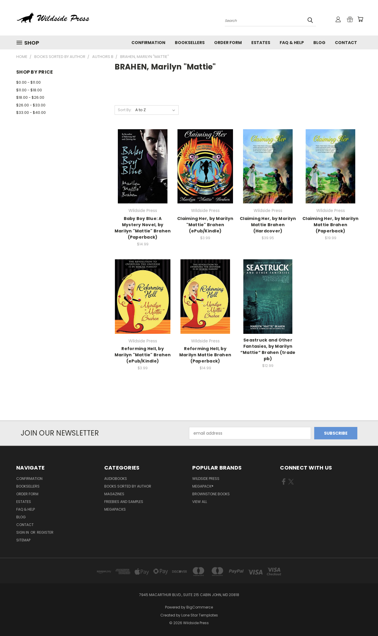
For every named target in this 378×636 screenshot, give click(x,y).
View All (199, 501)
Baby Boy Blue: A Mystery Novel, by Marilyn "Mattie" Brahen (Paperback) (143, 228)
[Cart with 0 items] (360, 19)
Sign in (23, 532)
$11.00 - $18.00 (29, 90)
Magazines (114, 493)
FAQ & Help (292, 43)
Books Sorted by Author (127, 486)
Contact (346, 43)
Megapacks (115, 509)
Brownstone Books (211, 493)
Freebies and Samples (123, 501)
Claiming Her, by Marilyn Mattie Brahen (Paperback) (330, 225)
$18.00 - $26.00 (30, 97)
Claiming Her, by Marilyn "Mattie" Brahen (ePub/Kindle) (205, 225)
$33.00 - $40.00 (31, 112)
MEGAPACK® (203, 486)
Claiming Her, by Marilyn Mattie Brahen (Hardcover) (268, 225)
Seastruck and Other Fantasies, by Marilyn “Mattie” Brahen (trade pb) (268, 349)
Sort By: (125, 110)
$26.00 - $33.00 (30, 105)
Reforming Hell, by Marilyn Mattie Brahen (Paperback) (205, 355)
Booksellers (190, 43)
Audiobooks (115, 478)
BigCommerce (199, 607)
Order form (228, 43)
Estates (260, 43)
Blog (319, 43)
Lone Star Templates (199, 615)
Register (45, 532)
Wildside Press (205, 478)
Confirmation (148, 43)
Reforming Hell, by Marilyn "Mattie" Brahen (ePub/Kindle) (143, 355)
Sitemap (23, 540)
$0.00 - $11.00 (28, 82)
